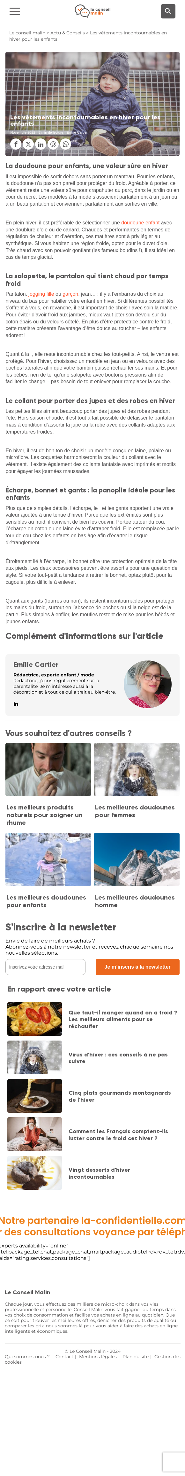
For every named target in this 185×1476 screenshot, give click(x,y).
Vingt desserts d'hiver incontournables (99, 1173)
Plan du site (135, 1356)
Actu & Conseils (67, 33)
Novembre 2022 (22, 132)
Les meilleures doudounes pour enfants (46, 901)
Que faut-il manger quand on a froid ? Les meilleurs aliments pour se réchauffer (123, 1019)
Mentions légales (98, 1356)
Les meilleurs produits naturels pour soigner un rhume (44, 814)
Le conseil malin (27, 33)
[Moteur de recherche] (168, 11)
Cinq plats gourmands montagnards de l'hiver (120, 1096)
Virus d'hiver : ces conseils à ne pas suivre (118, 1058)
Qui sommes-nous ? (27, 1356)
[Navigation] (30, 11)
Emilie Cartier (35, 664)
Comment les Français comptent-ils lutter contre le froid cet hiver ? (118, 1135)
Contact (64, 1356)
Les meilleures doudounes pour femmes (135, 811)
